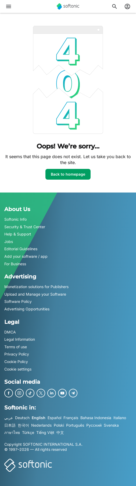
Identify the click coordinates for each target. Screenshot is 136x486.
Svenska (111, 425)
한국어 (23, 425)
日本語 (10, 425)
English (38, 417)
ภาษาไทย (12, 432)
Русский (94, 425)
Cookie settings (17, 369)
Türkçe (28, 432)
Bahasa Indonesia (95, 417)
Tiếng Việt (45, 432)
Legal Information (19, 339)
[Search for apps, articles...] (114, 6)
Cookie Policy (16, 361)
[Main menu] (8, 6)
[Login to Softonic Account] (127, 6)
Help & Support (17, 234)
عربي (8, 417)
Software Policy (18, 301)
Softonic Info (15, 219)
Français (70, 417)
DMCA (10, 331)
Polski (59, 425)
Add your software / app (26, 256)
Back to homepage (68, 174)
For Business (15, 263)
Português (75, 425)
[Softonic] (68, 6)
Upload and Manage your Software (35, 294)
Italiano (119, 417)
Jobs (8, 241)
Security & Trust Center (24, 226)
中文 (60, 432)
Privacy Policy (16, 354)
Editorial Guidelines (20, 248)
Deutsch (22, 417)
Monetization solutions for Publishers (36, 286)
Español (54, 417)
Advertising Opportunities (26, 309)
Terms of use (15, 346)
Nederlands (41, 425)
